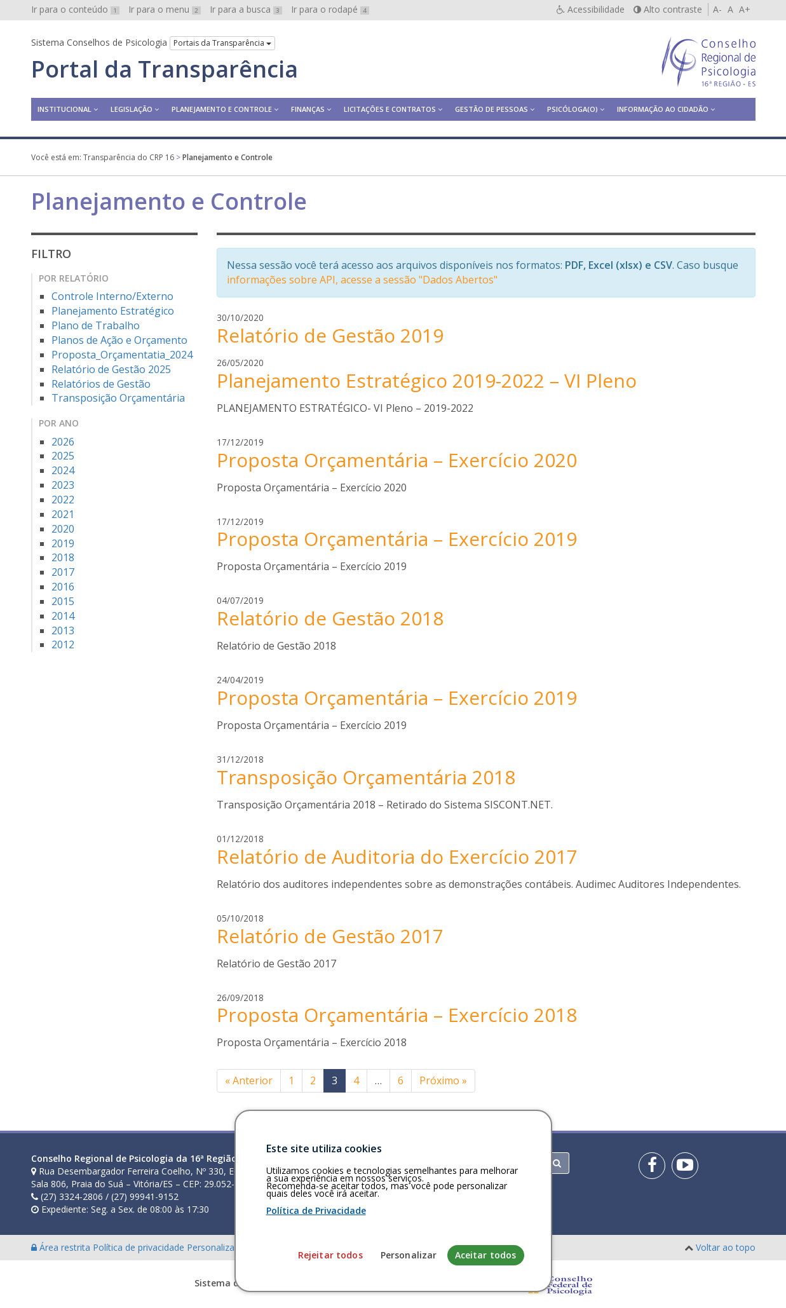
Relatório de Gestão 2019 (330, 335)
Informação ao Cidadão (662, 109)
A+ (744, 9)
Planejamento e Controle (222, 109)
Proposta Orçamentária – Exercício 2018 (397, 1015)
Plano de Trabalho (95, 325)
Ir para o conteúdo (75, 9)
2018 (62, 557)
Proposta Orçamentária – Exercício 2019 (397, 539)
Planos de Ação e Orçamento (119, 340)
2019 (62, 543)
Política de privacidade (140, 1247)
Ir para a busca (246, 9)
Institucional (64, 109)
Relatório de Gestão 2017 (330, 936)
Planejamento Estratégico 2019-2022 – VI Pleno (427, 380)
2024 (62, 470)
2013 (62, 630)
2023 (62, 485)
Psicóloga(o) (572, 109)
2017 (62, 572)
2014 (62, 616)
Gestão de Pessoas (491, 109)
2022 (62, 500)
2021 (62, 514)
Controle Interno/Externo (112, 296)
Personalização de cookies (242, 1247)
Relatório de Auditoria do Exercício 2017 (397, 856)
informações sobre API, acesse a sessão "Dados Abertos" (362, 280)
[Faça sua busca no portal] (443, 1163)
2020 (62, 529)
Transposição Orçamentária (118, 398)
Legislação (131, 109)
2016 (62, 587)
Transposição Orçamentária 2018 (366, 777)
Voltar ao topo (726, 1247)
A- (717, 9)
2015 (62, 601)
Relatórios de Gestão (101, 384)
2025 (62, 456)
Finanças (308, 109)
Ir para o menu (164, 9)
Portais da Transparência (222, 42)
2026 (62, 442)
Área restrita (62, 1247)
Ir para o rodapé (330, 9)
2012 (62, 644)
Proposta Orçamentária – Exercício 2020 (397, 460)
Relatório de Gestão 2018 (330, 618)
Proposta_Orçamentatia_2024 (122, 355)
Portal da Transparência (164, 69)
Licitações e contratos (390, 109)
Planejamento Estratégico (112, 311)
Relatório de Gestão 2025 (111, 369)
